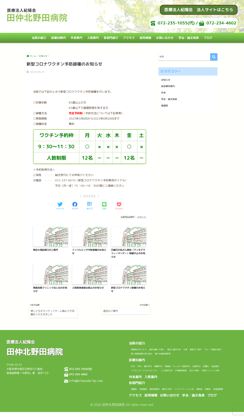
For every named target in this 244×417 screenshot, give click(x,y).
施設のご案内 (216, 344)
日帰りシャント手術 (159, 370)
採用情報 (145, 38)
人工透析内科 (202, 366)
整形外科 (155, 361)
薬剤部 (222, 389)
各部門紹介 (111, 38)
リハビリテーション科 (202, 389)
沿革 (202, 344)
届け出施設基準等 (198, 349)
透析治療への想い (165, 344)
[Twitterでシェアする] (60, 195)
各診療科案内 (169, 87)
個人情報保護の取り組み (171, 349)
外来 (164, 95)
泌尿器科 (148, 366)
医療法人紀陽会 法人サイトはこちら (198, 9)
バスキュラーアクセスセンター (174, 366)
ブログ (208, 38)
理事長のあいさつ (141, 344)
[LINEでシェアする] (104, 195)
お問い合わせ (165, 38)
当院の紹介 (39, 38)
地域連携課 (149, 393)
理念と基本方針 (187, 344)
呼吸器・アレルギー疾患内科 (193, 361)
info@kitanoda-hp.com (87, 375)
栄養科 (135, 393)
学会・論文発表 (188, 38)
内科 (134, 361)
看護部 (165, 109)
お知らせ (141, 206)
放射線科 (148, 389)
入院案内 (93, 38)
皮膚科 (135, 366)
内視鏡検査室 (221, 366)
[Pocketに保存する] (119, 195)
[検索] (213, 56)
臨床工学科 (180, 389)
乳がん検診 (138, 370)
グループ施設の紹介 (143, 349)
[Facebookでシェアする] (75, 195)
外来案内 (76, 38)
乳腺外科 (218, 361)
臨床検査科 (163, 389)
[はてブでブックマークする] (89, 195)
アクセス (129, 38)
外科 (143, 361)
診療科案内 (58, 38)
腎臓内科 (169, 361)
